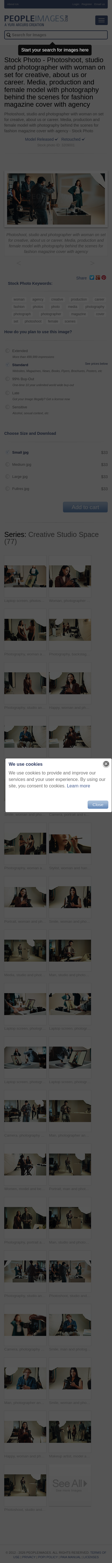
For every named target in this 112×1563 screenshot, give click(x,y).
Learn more (78, 785)
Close (97, 804)
